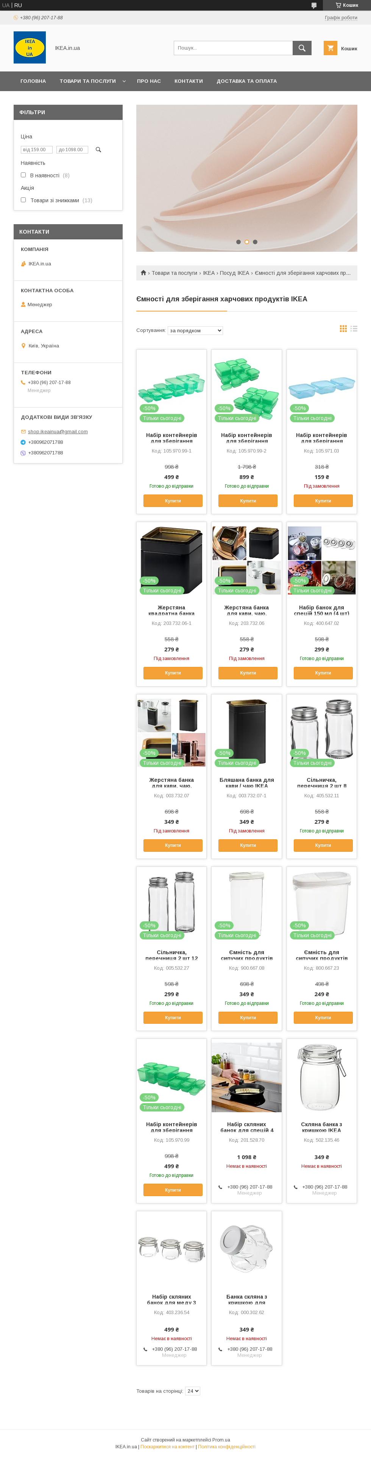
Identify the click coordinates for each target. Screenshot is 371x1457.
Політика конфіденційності (227, 1446)
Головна (33, 81)
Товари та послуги (87, 81)
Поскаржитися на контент (167, 1446)
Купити (173, 501)
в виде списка (354, 330)
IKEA (209, 273)
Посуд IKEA (234, 273)
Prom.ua (221, 1440)
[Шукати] (302, 48)
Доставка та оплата (247, 81)
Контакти (189, 81)
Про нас (149, 81)
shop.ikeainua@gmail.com (58, 431)
